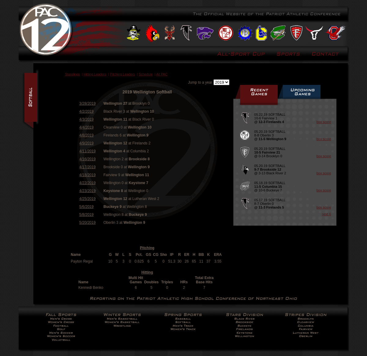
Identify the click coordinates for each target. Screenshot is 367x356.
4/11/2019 (87, 151)
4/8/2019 (86, 135)
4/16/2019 (87, 159)
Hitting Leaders (94, 74)
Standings (72, 74)
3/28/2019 (87, 103)
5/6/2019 (86, 207)
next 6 (326, 214)
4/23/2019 (87, 191)
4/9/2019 (86, 143)
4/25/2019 (87, 199)
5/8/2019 (86, 215)
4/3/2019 (86, 119)
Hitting (147, 272)
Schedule (146, 74)
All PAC (162, 74)
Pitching (147, 248)
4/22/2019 (87, 183)
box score (324, 122)
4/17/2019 (87, 167)
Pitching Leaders (122, 74)
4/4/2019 (86, 127)
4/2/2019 (86, 111)
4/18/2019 (87, 175)
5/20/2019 (87, 222)
